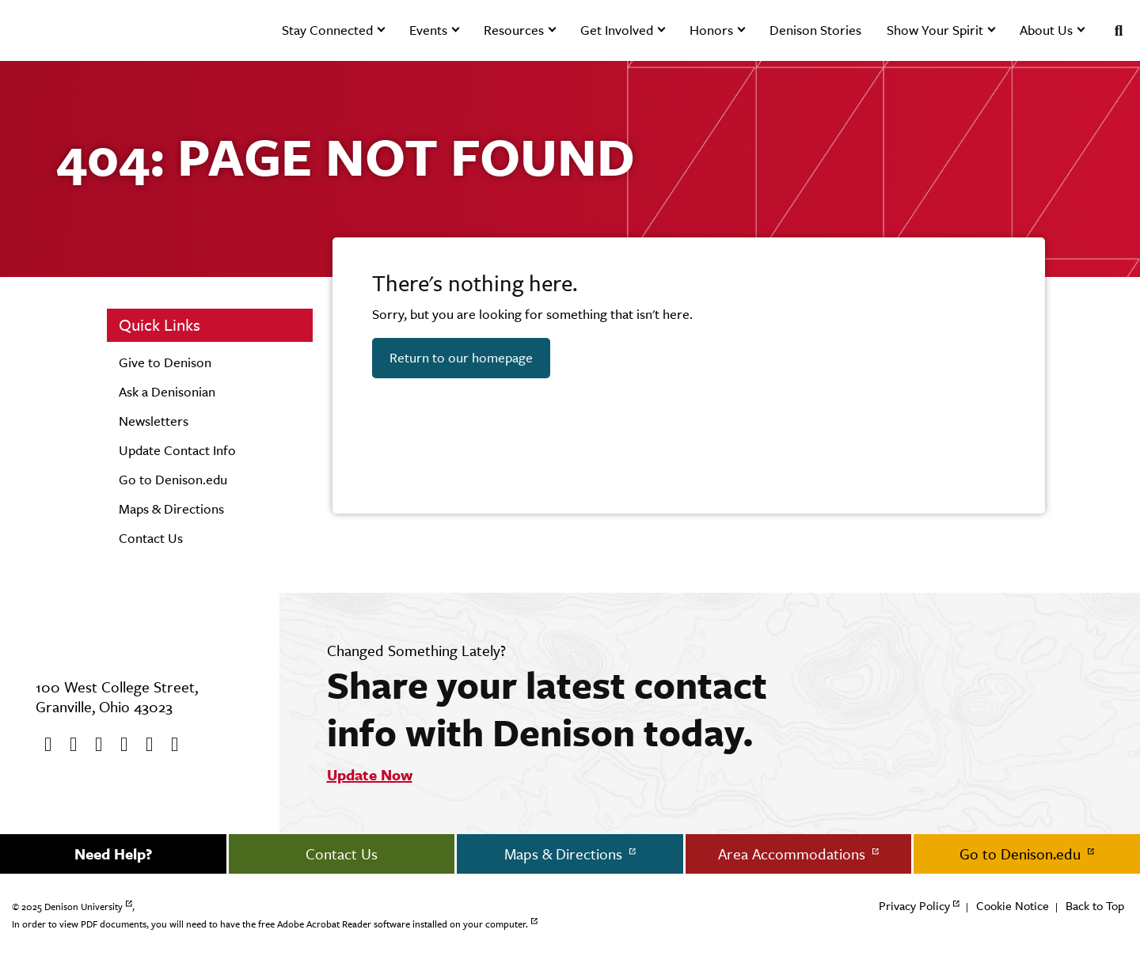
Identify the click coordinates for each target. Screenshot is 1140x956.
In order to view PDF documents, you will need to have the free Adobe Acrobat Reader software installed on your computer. (270, 924)
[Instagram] (119, 745)
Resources (514, 30)
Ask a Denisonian (167, 391)
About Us (1046, 30)
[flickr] (144, 745)
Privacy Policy (914, 905)
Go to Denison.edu (173, 479)
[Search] (1112, 30)
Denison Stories (815, 30)
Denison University (83, 907)
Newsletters (153, 421)
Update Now (369, 774)
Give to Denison (165, 362)
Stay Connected (327, 30)
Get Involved (616, 30)
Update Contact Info (177, 450)
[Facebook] (43, 745)
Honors (711, 30)
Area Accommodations (793, 854)
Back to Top (1095, 905)
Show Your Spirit (935, 30)
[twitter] (68, 745)
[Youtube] (93, 745)
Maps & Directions (171, 509)
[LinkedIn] (169, 745)
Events (428, 30)
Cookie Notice (1012, 905)
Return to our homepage (461, 357)
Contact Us (151, 538)
